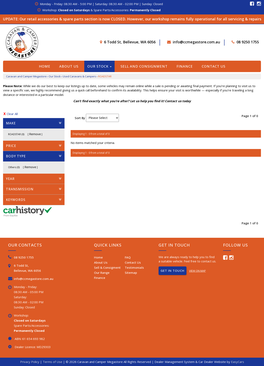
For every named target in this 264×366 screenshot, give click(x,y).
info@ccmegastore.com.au (196, 41)
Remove (35, 134)
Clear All (12, 114)
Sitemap (131, 273)
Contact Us (213, 66)
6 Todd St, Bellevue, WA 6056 (130, 41)
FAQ (128, 257)
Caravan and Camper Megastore (26, 76)
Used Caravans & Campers (79, 76)
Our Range (102, 273)
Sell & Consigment (107, 267)
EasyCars (237, 362)
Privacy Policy (30, 362)
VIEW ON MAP (197, 271)
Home (44, 66)
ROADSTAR (105, 76)
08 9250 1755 (248, 41)
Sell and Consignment (144, 66)
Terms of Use (53, 362)
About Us (68, 66)
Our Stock (99, 66)
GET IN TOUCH (172, 270)
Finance (184, 66)
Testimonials (134, 267)
